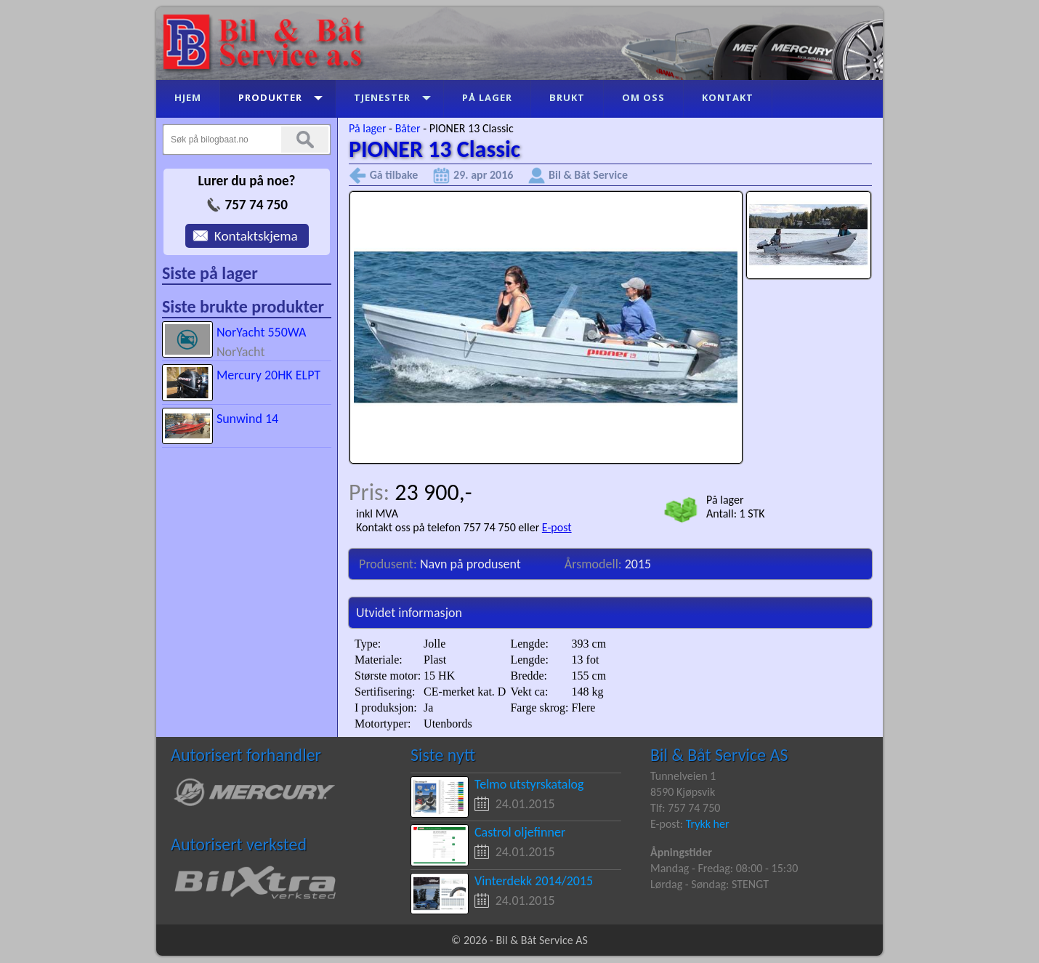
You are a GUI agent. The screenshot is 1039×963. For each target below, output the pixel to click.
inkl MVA (377, 513)
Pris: (372, 492)
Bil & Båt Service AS (719, 754)
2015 (638, 564)
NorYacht (241, 352)
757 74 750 (256, 204)
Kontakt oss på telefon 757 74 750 (436, 527)
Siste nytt (443, 754)
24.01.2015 (525, 804)
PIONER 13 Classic (471, 128)
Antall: (723, 513)
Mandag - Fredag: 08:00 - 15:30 (724, 868)
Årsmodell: (595, 564)
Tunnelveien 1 (683, 776)
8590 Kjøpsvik (682, 792)
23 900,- (433, 492)
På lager (367, 128)
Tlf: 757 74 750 (685, 808)
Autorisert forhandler (246, 754)
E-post (557, 527)
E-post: (668, 824)
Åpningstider (681, 852)
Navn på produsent (470, 564)
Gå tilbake (394, 175)
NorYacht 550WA (262, 332)
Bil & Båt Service (588, 175)
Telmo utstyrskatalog (529, 784)
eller (529, 527)
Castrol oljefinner (519, 832)
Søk (305, 139)
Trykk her (707, 824)
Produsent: (389, 564)
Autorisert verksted (239, 844)
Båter (408, 128)
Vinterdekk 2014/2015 (533, 881)
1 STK (752, 513)
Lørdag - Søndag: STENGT (709, 884)
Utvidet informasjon (409, 613)
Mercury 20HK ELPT (268, 375)
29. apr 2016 (483, 175)
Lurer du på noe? (246, 180)
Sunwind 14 (247, 419)
